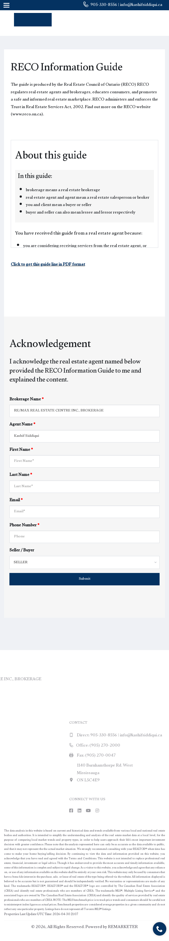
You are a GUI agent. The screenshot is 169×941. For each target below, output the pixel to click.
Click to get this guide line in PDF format (48, 265)
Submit (84, 579)
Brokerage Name (26, 399)
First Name (21, 450)
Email (16, 500)
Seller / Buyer (21, 550)
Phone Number (24, 525)
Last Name (20, 475)
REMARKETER (123, 927)
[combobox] (84, 562)
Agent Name (22, 424)
